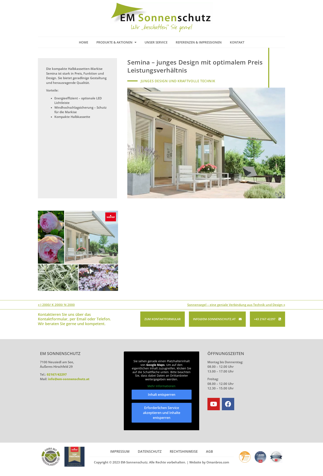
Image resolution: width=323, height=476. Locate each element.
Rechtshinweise (184, 451)
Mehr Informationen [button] (161, 386)
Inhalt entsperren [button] (161, 394)
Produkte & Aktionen (116, 42)
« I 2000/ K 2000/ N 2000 (56, 304)
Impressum (120, 451)
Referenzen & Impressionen (199, 42)
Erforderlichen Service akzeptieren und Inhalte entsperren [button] (161, 412)
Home (83, 42)
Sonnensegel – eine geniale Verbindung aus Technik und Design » (236, 304)
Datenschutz (150, 451)
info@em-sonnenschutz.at (68, 378)
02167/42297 (57, 374)
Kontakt (237, 42)
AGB (209, 451)
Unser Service (156, 42)
